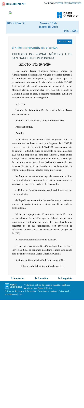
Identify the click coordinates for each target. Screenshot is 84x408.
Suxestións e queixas (47, 291)
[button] (64, 41)
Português (75, 3)
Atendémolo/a (11, 294)
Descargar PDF (16, 4)
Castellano (61, 3)
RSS (20, 294)
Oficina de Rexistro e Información (20, 291)
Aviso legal (64, 291)
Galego (48, 3)
